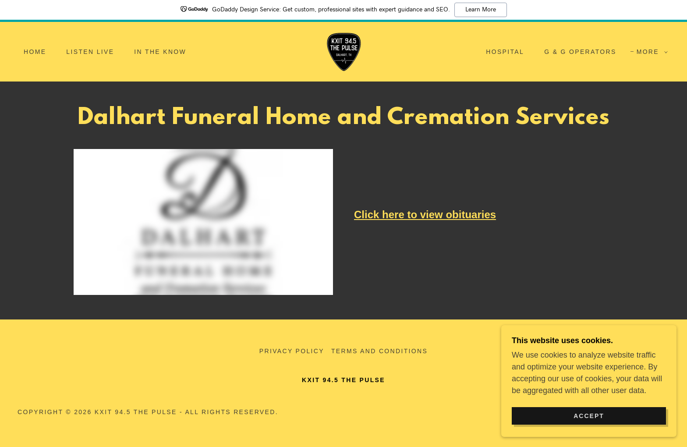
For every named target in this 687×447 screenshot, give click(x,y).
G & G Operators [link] (580, 51)
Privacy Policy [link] (291, 351)
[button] (649, 51)
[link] (343, 51)
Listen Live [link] (90, 51)
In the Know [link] (160, 51)
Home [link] (35, 51)
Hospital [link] (505, 51)
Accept (589, 415)
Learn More (480, 10)
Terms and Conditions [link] (379, 351)
